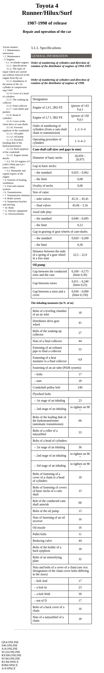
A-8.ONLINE (10, 648)
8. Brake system (13, 198)
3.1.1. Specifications (16, 65)
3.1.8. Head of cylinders (12, 117)
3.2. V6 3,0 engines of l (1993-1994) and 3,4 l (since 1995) (16, 164)
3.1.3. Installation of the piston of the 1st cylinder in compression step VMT (15, 86)
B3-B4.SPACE (10, 661)
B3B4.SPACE (10, 665)
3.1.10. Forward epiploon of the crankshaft (16, 129)
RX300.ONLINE (11, 655)
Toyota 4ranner (10, 47)
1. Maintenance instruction (11, 52)
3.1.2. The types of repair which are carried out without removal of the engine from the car (16, 73)
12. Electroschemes (14, 213)
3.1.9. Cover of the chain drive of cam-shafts (15, 123)
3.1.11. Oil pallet (14, 133)
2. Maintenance (12, 56)
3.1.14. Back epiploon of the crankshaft (16, 150)
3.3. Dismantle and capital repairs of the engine (14, 173)
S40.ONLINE (10, 645)
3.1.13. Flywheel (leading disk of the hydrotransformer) (13, 142)
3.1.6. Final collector (16, 105)
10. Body (9, 207)
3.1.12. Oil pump (14, 136)
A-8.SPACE (8, 668)
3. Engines (9, 59)
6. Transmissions (13, 192)
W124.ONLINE (11, 652)
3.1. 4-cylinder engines (17, 62)
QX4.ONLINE (10, 642)
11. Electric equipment (16, 210)
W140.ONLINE (11, 658)
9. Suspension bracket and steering (15, 203)
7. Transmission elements (17, 195)
